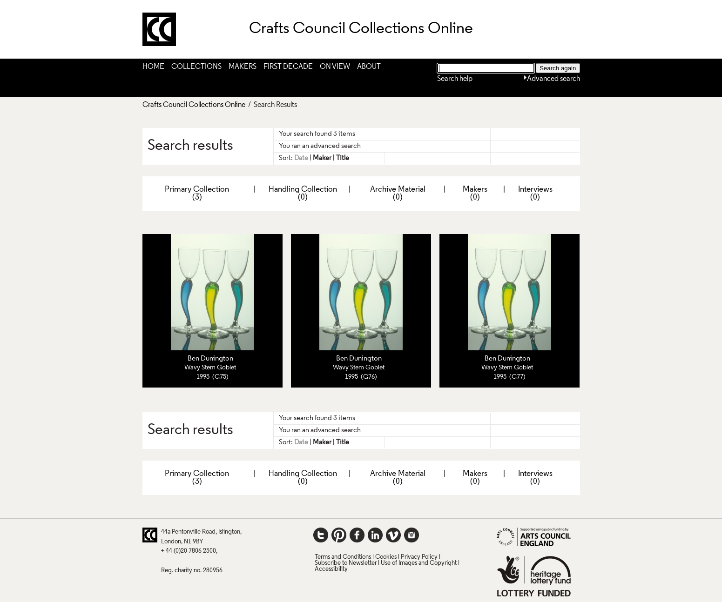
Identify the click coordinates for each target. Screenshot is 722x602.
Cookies (386, 557)
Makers (242, 67)
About (369, 67)
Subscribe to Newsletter (346, 563)
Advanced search (553, 79)
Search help (454, 79)
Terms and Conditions (343, 557)
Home (153, 67)
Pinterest (338, 535)
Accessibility (331, 569)
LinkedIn (375, 535)
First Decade (288, 67)
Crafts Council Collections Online (193, 105)
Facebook (357, 535)
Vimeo (393, 535)
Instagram (411, 535)
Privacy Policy (419, 557)
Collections (196, 67)
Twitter (320, 535)
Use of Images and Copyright (419, 563)
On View (335, 67)
